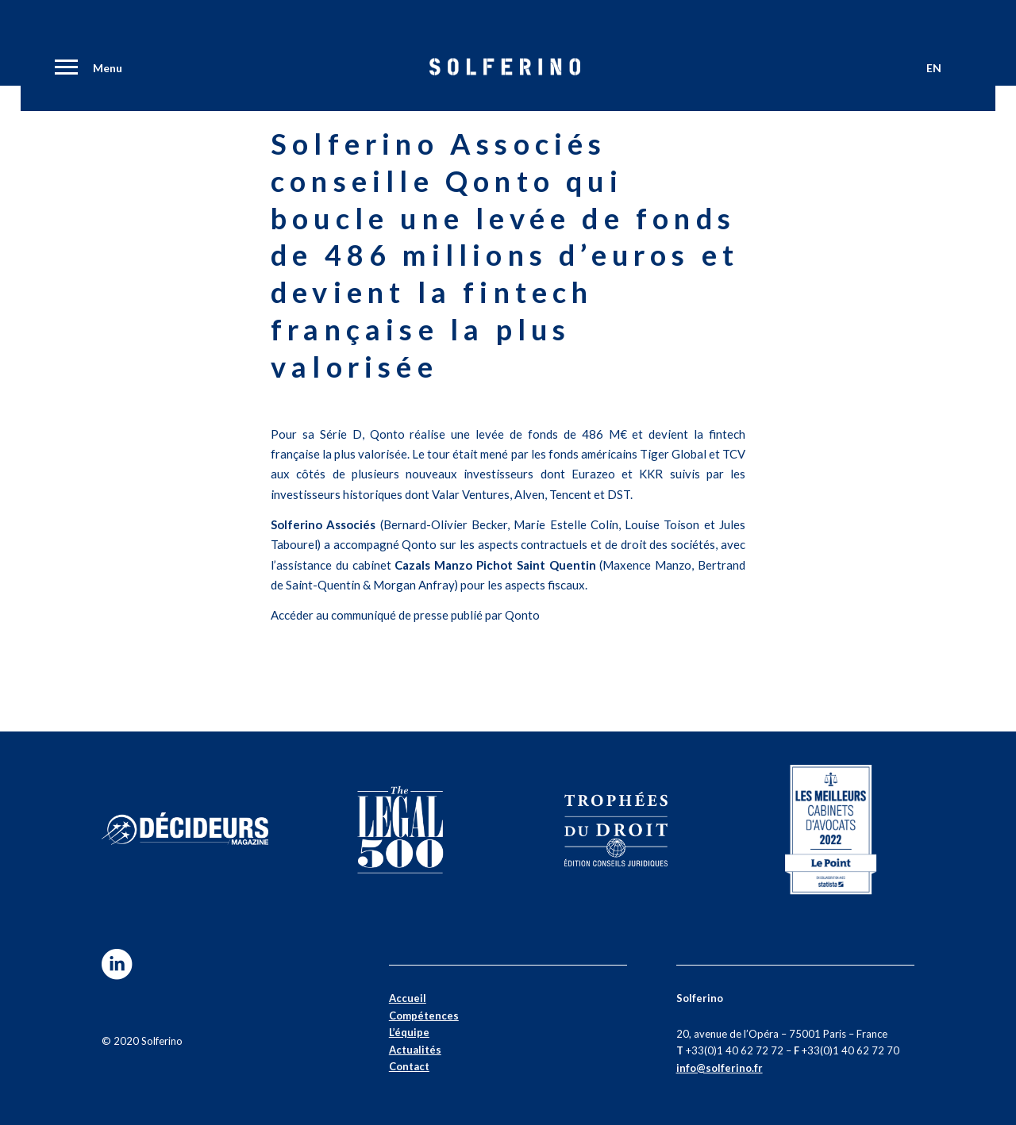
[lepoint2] (831, 829)
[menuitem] (63, 69)
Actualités (415, 1049)
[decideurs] (185, 829)
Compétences (424, 1015)
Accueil (407, 998)
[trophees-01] (616, 829)
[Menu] (63, 69)
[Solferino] (504, 71)
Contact (409, 1066)
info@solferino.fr (719, 1068)
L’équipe (409, 1032)
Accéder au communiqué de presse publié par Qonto (405, 615)
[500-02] (400, 829)
